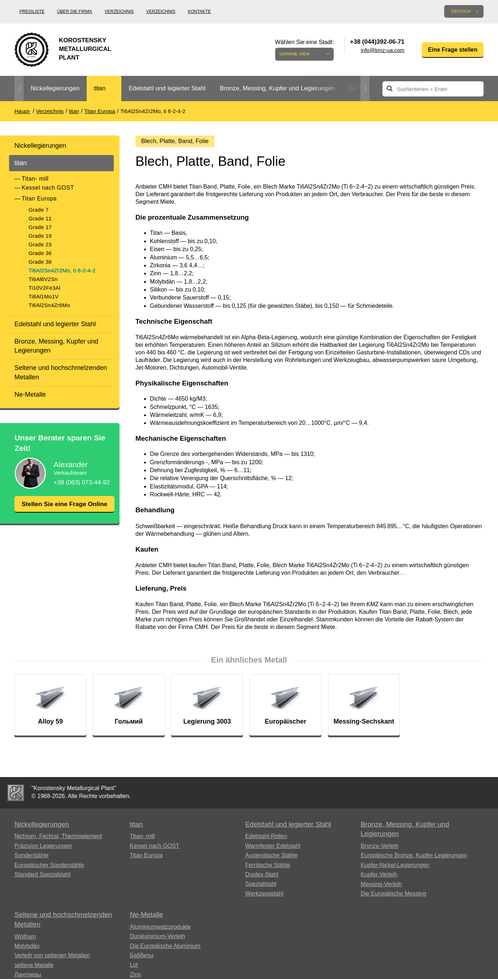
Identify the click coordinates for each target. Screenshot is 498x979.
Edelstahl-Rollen (266, 838)
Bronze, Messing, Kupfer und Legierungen (277, 88)
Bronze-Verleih (380, 848)
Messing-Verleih (381, 886)
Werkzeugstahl (264, 895)
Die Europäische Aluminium (165, 948)
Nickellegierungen (55, 88)
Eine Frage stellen (452, 50)
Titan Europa (39, 198)
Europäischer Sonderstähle (49, 866)
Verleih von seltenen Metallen (52, 957)
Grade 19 (40, 236)
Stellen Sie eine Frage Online (64, 508)
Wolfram (25, 938)
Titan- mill (35, 179)
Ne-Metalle (30, 394)
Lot (134, 966)
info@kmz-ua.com (382, 50)
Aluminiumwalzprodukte (160, 929)
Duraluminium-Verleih (157, 938)
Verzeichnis (119, 11)
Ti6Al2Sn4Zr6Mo (49, 305)
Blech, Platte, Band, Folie (177, 141)
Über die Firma (74, 11)
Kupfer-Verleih (379, 876)
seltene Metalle (33, 967)
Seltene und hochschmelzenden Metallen (60, 372)
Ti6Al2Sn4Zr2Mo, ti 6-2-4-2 (62, 270)
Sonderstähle (31, 857)
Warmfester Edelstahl (272, 848)
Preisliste (32, 11)
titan (99, 88)
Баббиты (142, 957)
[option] (55, 89)
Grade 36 (40, 253)
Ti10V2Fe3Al (44, 288)
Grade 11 (40, 218)
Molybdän (26, 948)
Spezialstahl (260, 886)
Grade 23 (40, 244)
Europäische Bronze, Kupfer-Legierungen (414, 857)
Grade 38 (40, 262)
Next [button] (364, 88)
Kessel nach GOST (48, 188)
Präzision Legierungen (43, 848)
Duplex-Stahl (261, 876)
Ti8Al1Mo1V (44, 296)
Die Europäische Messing (393, 895)
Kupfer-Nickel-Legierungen (395, 867)
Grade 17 (40, 227)
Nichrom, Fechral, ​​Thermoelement (58, 838)
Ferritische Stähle (267, 866)
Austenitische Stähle (271, 857)
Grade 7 (39, 210)
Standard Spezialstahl (42, 876)
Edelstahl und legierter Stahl (167, 88)
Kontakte (199, 11)
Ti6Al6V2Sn (43, 279)
